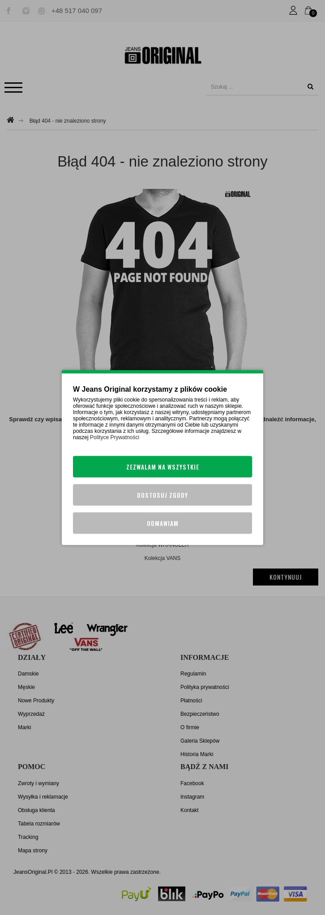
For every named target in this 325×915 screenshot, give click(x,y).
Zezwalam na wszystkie (162, 466)
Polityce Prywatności (114, 437)
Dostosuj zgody (162, 495)
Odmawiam (163, 523)
